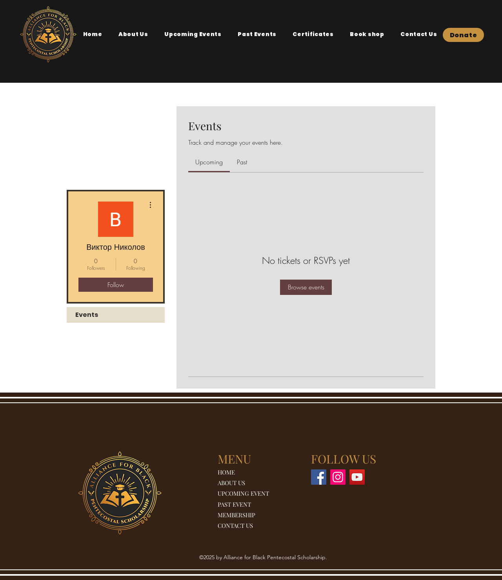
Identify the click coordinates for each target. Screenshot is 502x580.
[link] (209, 162)
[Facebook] (318, 477)
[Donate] (463, 35)
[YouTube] (357, 477)
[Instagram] (338, 477)
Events (86, 314)
